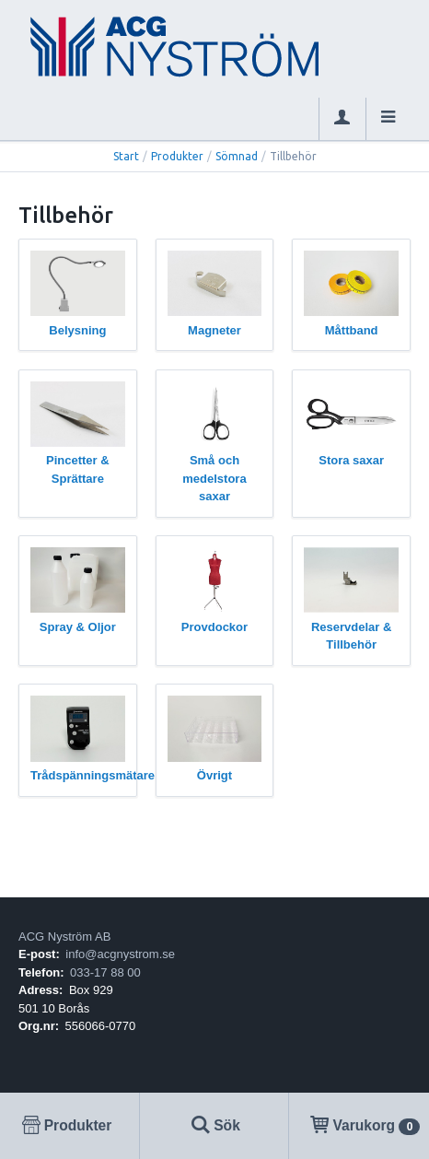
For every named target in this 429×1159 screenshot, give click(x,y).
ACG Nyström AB (64, 936)
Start (126, 156)
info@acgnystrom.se (120, 954)
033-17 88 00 (105, 972)
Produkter (177, 156)
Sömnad (236, 156)
